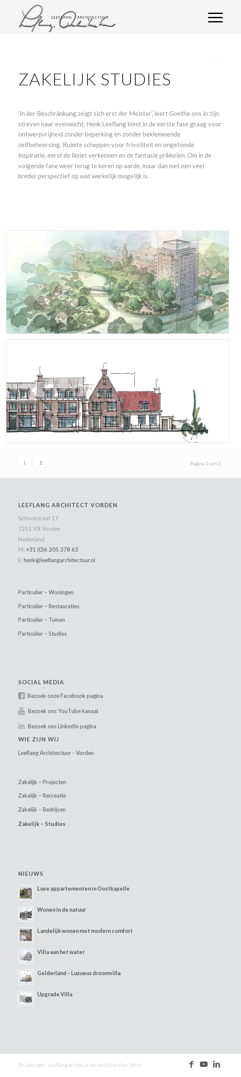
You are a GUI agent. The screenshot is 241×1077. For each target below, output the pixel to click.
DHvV (135, 1065)
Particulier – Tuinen (41, 619)
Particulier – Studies (42, 633)
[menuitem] (211, 17)
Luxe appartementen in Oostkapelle (83, 888)
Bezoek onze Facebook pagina (65, 695)
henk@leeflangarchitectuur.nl (59, 560)
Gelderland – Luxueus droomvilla (78, 973)
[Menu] (211, 17)
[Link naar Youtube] (203, 1064)
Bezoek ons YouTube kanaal (63, 711)
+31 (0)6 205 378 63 (52, 549)
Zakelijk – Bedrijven (42, 809)
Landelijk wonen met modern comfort (85, 930)
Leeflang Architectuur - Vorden (56, 752)
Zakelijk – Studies (42, 823)
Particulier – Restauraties (48, 606)
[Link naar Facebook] (191, 1064)
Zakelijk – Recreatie (42, 795)
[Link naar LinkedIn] (216, 1064)
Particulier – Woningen (46, 592)
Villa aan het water (61, 952)
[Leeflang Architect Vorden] (100, 17)
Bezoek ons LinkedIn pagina (62, 726)
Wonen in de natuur (61, 909)
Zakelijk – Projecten (42, 782)
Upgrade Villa (54, 994)
